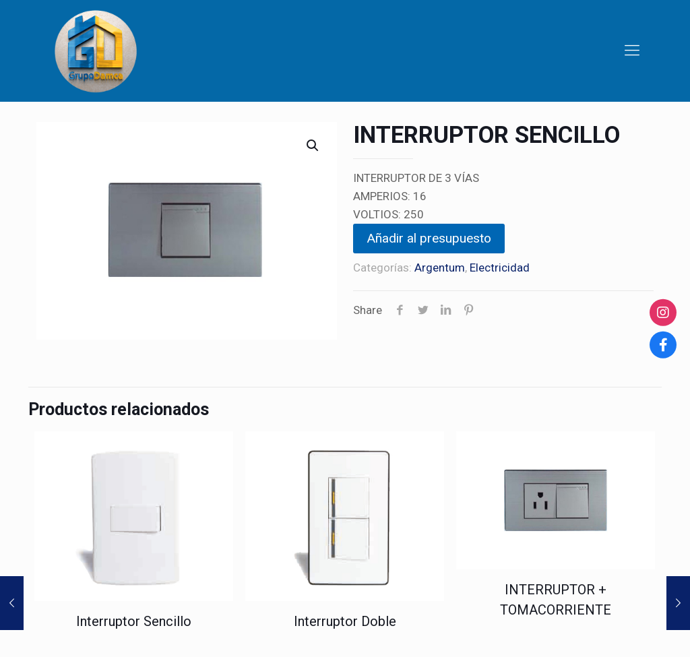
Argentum (439, 267)
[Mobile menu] (632, 50)
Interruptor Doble (345, 621)
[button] (313, 145)
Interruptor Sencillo (133, 621)
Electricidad (500, 267)
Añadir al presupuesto (429, 238)
